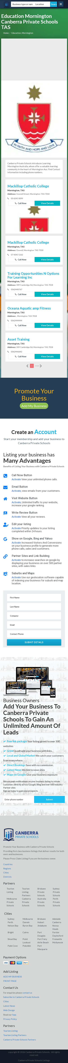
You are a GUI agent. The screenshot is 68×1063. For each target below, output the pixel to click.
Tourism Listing (10, 1031)
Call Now (20, 203)
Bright (11, 932)
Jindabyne (42, 925)
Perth (10, 922)
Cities (6, 872)
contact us (27, 992)
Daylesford (57, 935)
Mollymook (57, 942)
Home (6, 33)
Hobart (40, 922)
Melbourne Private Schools (12, 902)
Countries (8, 864)
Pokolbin (27, 946)
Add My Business (34, 406)
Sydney (11, 919)
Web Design (9, 1010)
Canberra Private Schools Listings (34, 1060)
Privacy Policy (10, 1019)
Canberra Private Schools (26, 902)
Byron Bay (27, 925)
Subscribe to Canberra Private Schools (21, 997)
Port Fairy (42, 939)
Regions (7, 868)
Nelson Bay (13, 925)
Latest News (9, 1006)
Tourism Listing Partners (26, 892)
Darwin (26, 922)
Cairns (26, 932)
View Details (47, 203)
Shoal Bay (12, 939)
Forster (55, 932)
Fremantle (57, 939)
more (38, 366)
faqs (14, 1014)
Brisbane (41, 919)
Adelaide (56, 919)
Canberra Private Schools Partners (19, 1039)
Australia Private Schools (41, 902)
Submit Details (34, 642)
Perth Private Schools (56, 902)
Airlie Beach (43, 942)
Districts (7, 876)
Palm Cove (13, 946)
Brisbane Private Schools (41, 892)
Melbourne (28, 919)
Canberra (56, 922)
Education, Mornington (22, 33)
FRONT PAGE (10, 981)
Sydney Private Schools (56, 892)
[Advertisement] (34, 59)
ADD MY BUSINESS (12, 976)
